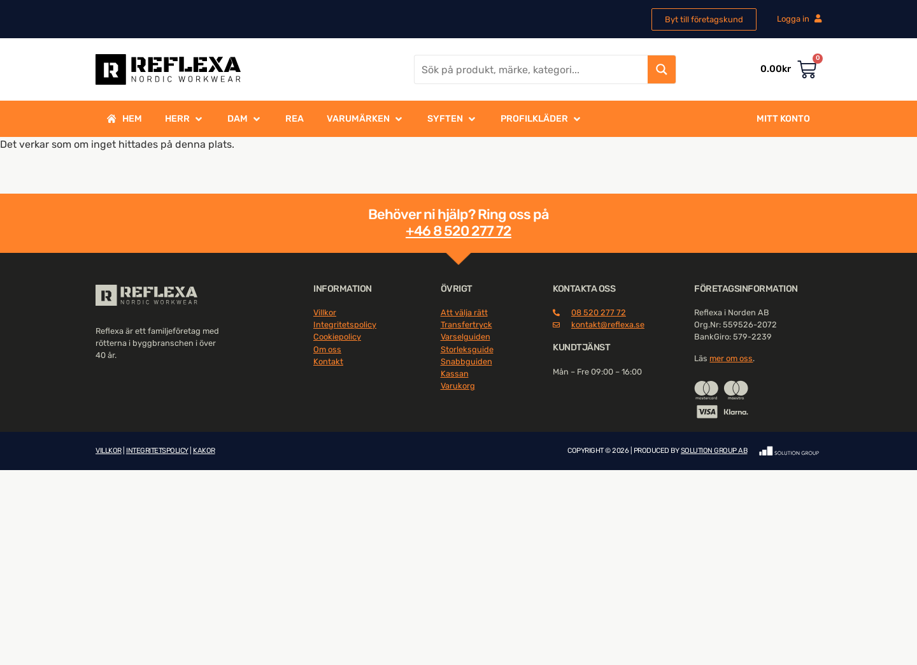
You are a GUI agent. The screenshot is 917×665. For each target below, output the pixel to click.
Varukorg (458, 385)
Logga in (799, 19)
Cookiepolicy (337, 336)
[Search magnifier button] (662, 69)
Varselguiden (465, 336)
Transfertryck (466, 324)
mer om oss (731, 358)
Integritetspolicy (344, 324)
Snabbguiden (466, 361)
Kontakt (328, 361)
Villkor (324, 312)
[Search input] (532, 69)
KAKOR (204, 451)
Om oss (327, 349)
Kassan (455, 373)
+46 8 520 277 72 (458, 231)
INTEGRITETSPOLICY (157, 451)
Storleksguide (467, 349)
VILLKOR (109, 451)
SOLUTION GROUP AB (714, 451)
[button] (184, 119)
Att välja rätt (464, 312)
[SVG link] (146, 295)
